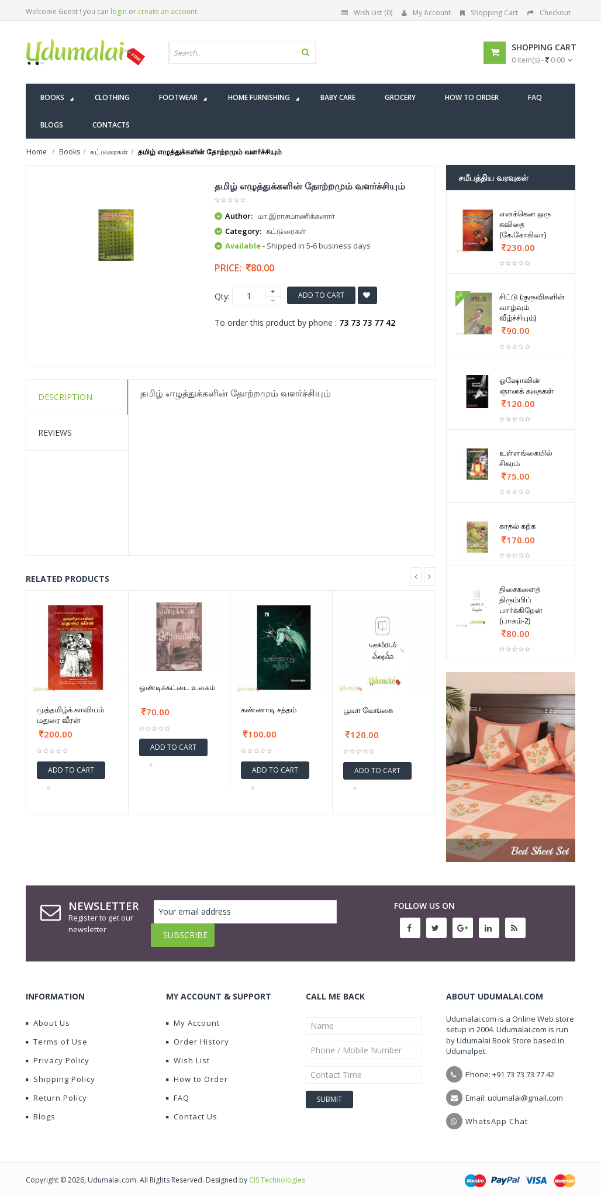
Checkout (549, 13)
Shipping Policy (60, 1070)
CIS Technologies (277, 1171)
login (118, 11)
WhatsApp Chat (496, 1112)
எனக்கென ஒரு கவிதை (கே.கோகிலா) (525, 224)
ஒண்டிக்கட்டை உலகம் (177, 687)
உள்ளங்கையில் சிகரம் (525, 457)
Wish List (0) (366, 13)
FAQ (177, 1089)
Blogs (41, 1107)
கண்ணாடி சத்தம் (268, 709)
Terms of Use (57, 1033)
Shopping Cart (489, 13)
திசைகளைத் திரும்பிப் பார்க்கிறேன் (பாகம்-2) (521, 605)
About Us (48, 1014)
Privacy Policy (57, 1051)
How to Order (197, 1070)
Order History (197, 1033)
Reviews (55, 432)
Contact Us (191, 1107)
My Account (426, 13)
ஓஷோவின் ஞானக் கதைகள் (526, 385)
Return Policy (56, 1089)
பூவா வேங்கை (368, 710)
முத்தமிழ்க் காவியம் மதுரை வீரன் (70, 714)
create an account (167, 11)
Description (65, 396)
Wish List (188, 1051)
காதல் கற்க (517, 526)
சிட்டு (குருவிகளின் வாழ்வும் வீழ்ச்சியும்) (532, 307)
